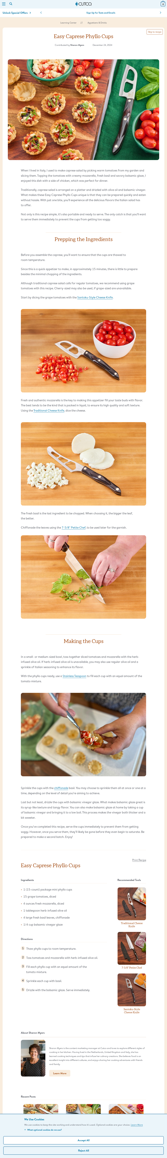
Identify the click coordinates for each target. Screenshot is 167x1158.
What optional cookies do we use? (43, 1130)
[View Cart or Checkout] (163, 5)
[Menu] (3, 4)
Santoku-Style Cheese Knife (95, 297)
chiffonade (61, 788)
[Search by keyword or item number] (11, 4)
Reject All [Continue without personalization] (83, 1150)
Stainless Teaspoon (74, 676)
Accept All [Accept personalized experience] (84, 1140)
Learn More (137, 1124)
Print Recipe (139, 860)
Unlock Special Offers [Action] (17, 12)
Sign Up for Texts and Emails (100, 12)
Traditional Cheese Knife (48, 410)
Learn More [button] (59, 1073)
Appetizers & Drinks (97, 22)
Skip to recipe (154, 31)
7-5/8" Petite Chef (73, 527)
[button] (41, 12)
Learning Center (68, 22)
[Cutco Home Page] (83, 4)
